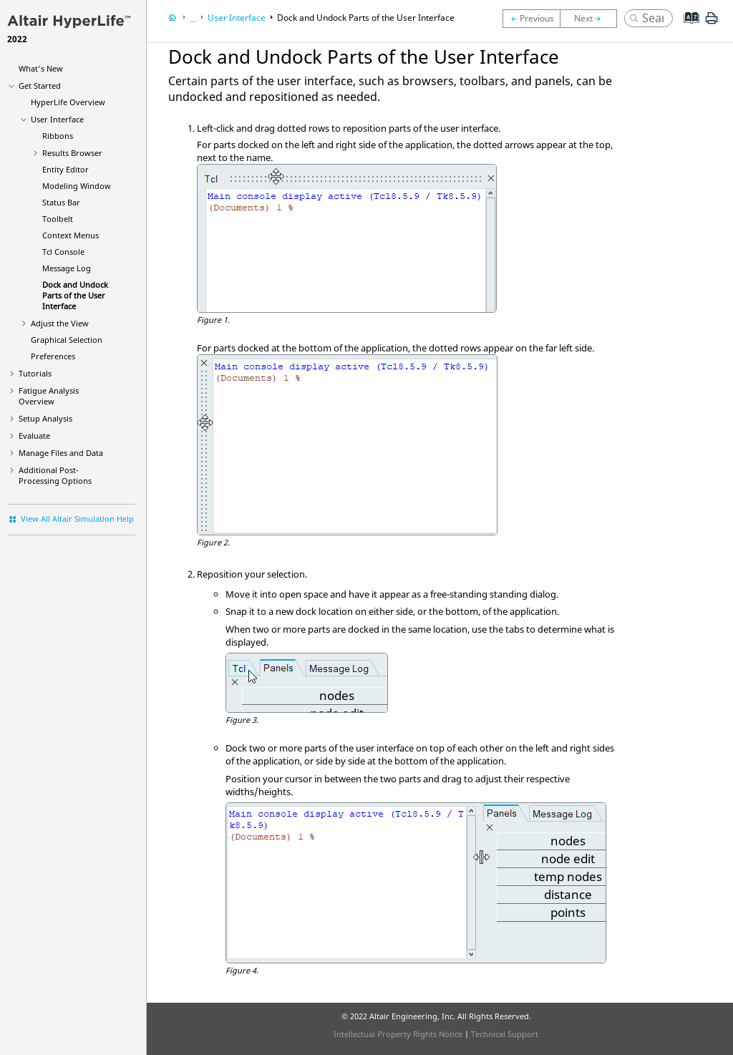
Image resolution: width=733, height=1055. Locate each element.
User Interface (57, 119)
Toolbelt (57, 218)
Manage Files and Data (61, 452)
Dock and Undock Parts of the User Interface (75, 295)
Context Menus (70, 235)
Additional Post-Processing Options (55, 475)
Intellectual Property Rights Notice (398, 1034)
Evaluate (34, 435)
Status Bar (61, 202)
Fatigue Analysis (49, 396)
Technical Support (504, 1034)
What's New (41, 68)
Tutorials (35, 373)
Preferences (53, 356)
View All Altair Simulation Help (77, 518)
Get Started (40, 85)
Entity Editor (65, 169)
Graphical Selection (66, 339)
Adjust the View (60, 323)
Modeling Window (76, 185)
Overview (68, 102)
